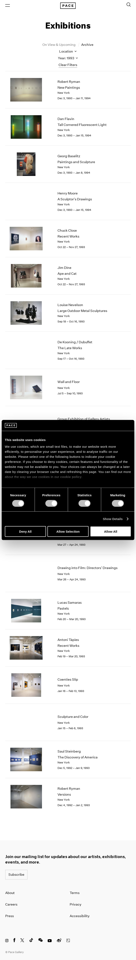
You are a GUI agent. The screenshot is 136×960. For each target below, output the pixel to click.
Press (9, 916)
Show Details (113, 518)
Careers (11, 904)
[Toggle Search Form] (129, 5)
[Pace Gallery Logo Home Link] (68, 6)
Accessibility (80, 916)
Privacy (75, 904)
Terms (75, 893)
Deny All (25, 531)
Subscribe (16, 875)
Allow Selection (68, 531)
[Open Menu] (7, 5)
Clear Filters (68, 65)
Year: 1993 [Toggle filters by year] (68, 58)
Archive (87, 45)
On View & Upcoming (59, 45)
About (10, 893)
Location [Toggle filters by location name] (68, 51)
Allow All (110, 531)
